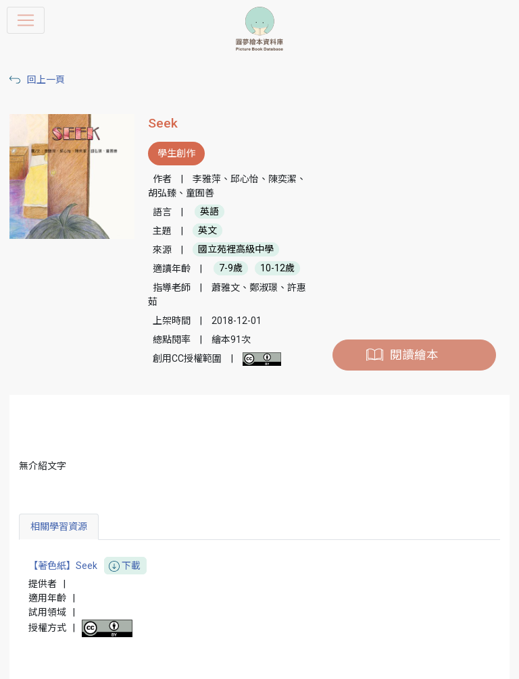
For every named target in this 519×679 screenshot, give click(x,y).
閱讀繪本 (414, 355)
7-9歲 (231, 268)
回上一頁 (46, 79)
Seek (163, 123)
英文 (207, 230)
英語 (209, 212)
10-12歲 (277, 268)
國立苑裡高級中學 (236, 249)
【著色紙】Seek (87, 566)
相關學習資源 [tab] (58, 526)
